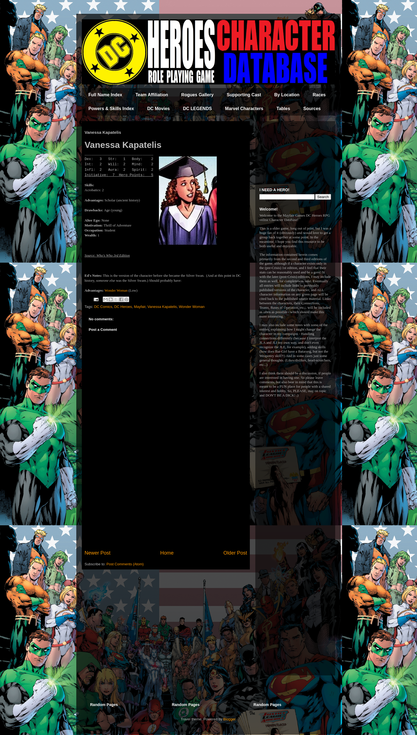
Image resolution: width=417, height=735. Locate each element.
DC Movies (158, 108)
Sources (312, 108)
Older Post (235, 553)
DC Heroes (123, 307)
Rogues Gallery (197, 94)
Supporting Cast (244, 94)
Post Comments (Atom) (125, 564)
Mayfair (139, 307)
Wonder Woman (116, 290)
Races (319, 94)
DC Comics (103, 307)
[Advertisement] (166, 503)
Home (167, 553)
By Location (287, 94)
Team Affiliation (152, 94)
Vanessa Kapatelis (162, 307)
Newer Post (97, 553)
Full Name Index (105, 94)
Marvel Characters (244, 108)
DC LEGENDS (197, 108)
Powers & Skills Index (111, 108)
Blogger (229, 719)
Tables (283, 108)
